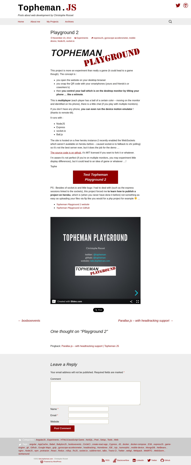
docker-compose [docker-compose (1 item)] (138, 444)
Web (116, 440)
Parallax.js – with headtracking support (145, 320)
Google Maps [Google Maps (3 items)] (44, 447)
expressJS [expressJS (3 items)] (158, 444)
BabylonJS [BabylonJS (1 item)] (62, 444)
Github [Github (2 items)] (33, 447)
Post (96, 440)
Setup (103, 440)
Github (167, 460)
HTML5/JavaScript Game (72, 440)
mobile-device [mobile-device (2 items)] (137, 447)
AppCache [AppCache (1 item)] (43, 444)
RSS (107, 460)
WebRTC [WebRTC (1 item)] (148, 450)
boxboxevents (29, 320)
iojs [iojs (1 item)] (115, 447)
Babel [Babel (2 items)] (52, 444)
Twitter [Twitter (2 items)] (121, 450)
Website (54, 421)
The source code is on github (65, 152)
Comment (55, 379)
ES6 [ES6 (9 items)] (150, 444)
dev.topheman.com (46, 459)
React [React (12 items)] (53, 450)
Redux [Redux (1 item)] (61, 450)
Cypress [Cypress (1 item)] (113, 444)
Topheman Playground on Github (73, 208)
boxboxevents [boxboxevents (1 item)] (74, 444)
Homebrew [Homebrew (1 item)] (102, 447)
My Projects (52, 21)
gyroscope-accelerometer (116, 38)
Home (21, 21)
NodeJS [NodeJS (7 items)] (29, 450)
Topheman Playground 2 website (72, 204)
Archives (69, 21)
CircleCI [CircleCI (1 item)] (86, 444)
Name (54, 409)
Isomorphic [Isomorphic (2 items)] (124, 447)
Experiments (82, 38)
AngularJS (41, 440)
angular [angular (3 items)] (32, 444)
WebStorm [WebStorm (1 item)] (159, 450)
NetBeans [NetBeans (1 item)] (161, 447)
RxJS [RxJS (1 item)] (75, 450)
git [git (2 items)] (28, 447)
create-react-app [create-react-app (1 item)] (100, 444)
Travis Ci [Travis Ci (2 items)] (112, 450)
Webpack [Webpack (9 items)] (137, 450)
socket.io (70, 41)
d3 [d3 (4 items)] (120, 444)
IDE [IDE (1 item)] (111, 447)
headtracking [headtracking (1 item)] (90, 447)
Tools (109, 440)
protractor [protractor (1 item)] (44, 450)
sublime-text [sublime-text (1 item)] (95, 450)
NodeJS (61, 41)
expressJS (98, 38)
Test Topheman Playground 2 (95, 177)
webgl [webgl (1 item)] (129, 450)
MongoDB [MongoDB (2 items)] (150, 447)
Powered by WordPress (52, 461)
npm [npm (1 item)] (36, 450)
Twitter (154, 460)
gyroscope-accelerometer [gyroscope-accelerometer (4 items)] (70, 447)
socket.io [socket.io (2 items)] (84, 450)
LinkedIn (140, 460)
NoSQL (89, 440)
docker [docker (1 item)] (126, 444)
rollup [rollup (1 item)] (68, 450)
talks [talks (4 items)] (105, 450)
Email (54, 415)
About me (35, 21)
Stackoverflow (123, 460)
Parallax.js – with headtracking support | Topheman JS (90, 346)
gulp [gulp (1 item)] (54, 447)
